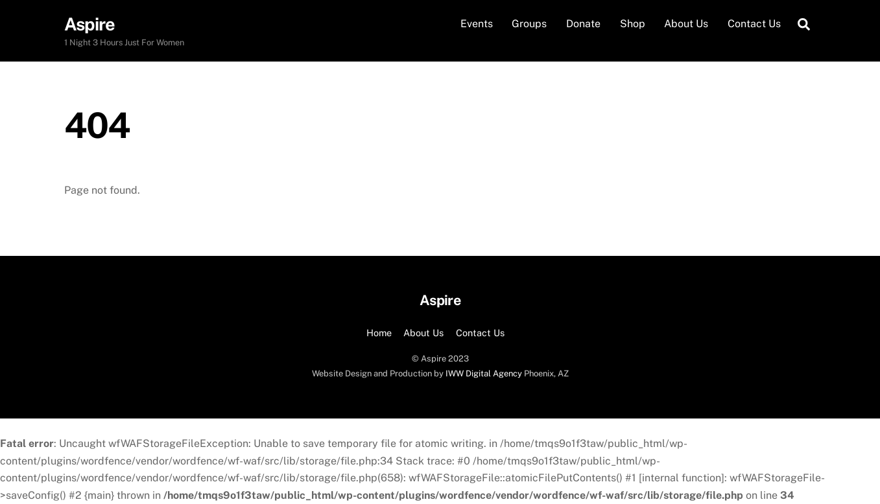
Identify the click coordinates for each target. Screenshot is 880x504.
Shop (632, 23)
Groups (529, 23)
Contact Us (754, 23)
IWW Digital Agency (484, 373)
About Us (686, 23)
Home (379, 332)
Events (476, 23)
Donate (583, 23)
